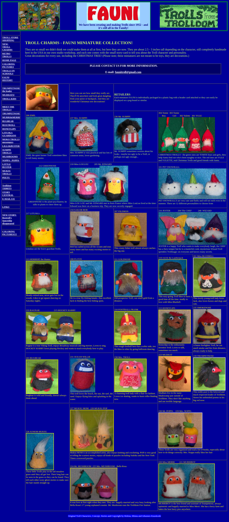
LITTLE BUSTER (6, 165)
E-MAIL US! (8, 199)
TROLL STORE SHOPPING (10, 39)
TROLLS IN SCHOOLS (8, 72)
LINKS (5, 207)
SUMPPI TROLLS (7, 151)
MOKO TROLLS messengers (10, 140)
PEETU (6, 177)
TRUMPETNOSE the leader (11, 89)
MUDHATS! (8, 95)
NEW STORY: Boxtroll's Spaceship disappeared (9, 219)
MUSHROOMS (10, 156)
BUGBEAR (8, 121)
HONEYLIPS (9, 128)
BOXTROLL (8, 125)
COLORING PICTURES (8, 65)
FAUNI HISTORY (7, 78)
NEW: (5, 44)
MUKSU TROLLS (7, 172)
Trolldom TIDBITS (7, 187)
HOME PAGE (9, 60)
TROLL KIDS (9, 98)
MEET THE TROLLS (8, 108)
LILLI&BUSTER (11, 146)
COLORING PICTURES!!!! (9, 233)
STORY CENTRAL (8, 193)
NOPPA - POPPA (10, 160)
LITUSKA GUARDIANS (9, 134)
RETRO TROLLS (7, 55)
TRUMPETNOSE (11, 113)
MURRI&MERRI (11, 117)
